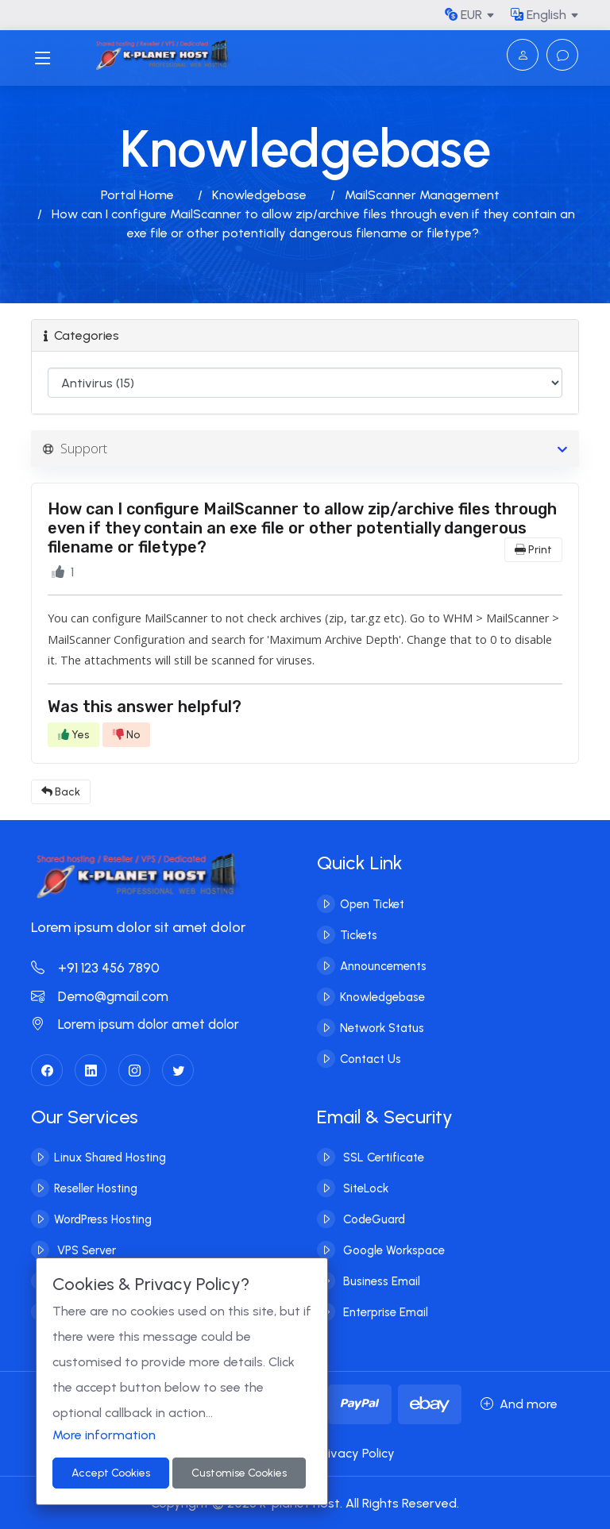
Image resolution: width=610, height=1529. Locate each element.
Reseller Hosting (95, 1187)
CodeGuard (372, 1218)
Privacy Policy (355, 1453)
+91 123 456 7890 (95, 968)
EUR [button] (463, 14)
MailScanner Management (422, 194)
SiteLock (364, 1187)
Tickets (358, 934)
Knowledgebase (259, 194)
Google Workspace (392, 1249)
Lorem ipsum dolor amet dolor (135, 1024)
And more (519, 1404)
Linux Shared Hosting (110, 1157)
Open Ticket (372, 903)
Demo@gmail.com (99, 996)
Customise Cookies (239, 1473)
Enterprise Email (384, 1311)
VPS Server (85, 1249)
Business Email (380, 1280)
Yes (73, 734)
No (126, 734)
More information (104, 1434)
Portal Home (137, 194)
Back (60, 792)
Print (533, 550)
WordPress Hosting (103, 1218)
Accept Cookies (110, 1473)
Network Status (382, 1027)
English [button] (538, 14)
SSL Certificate (382, 1157)
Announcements (383, 965)
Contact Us (370, 1058)
